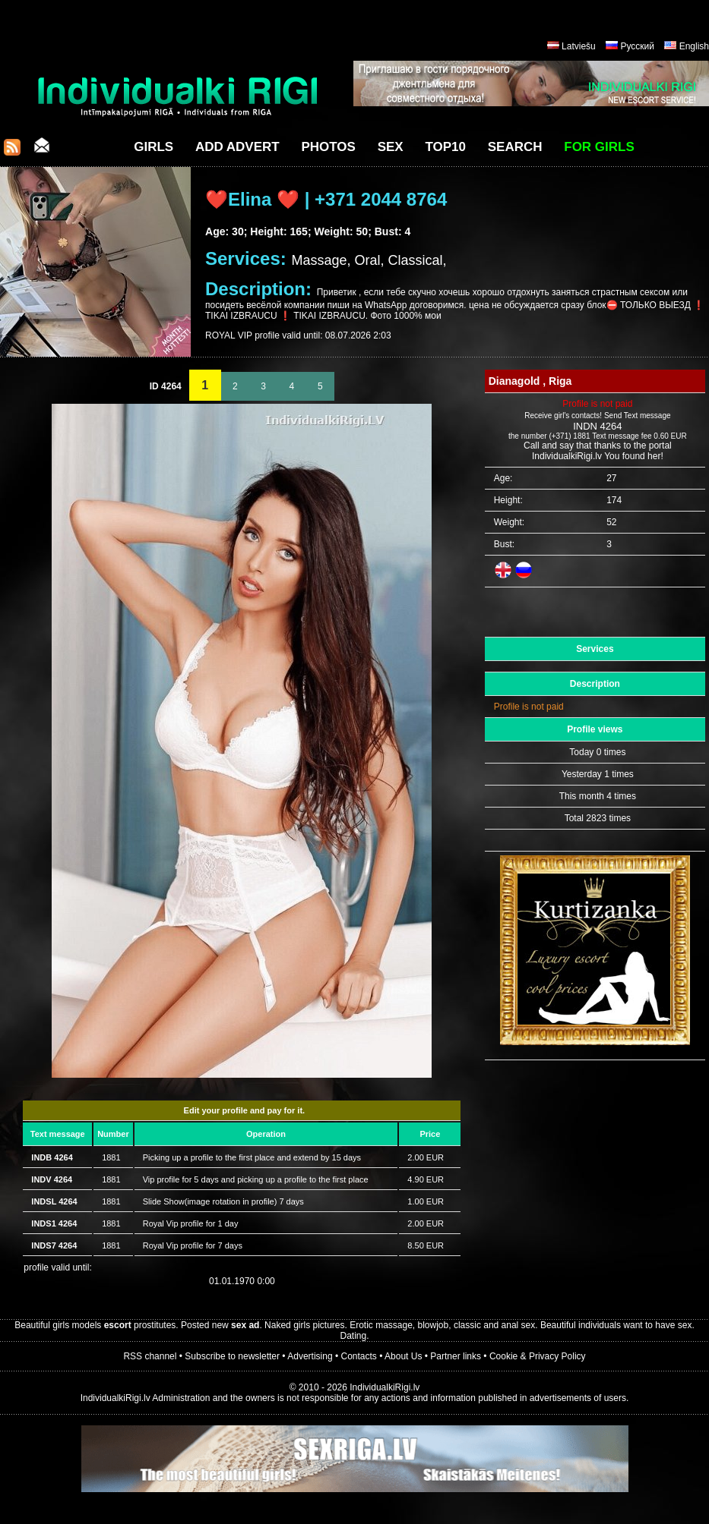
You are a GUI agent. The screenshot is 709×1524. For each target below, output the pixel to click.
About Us (403, 1356)
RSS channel (149, 1356)
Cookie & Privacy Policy (537, 1356)
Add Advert (237, 147)
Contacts (359, 1356)
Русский (637, 46)
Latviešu (579, 46)
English (694, 46)
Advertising (309, 1356)
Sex (391, 147)
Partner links (455, 1356)
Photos (328, 147)
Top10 (445, 147)
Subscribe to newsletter (232, 1356)
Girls (153, 147)
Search (515, 147)
